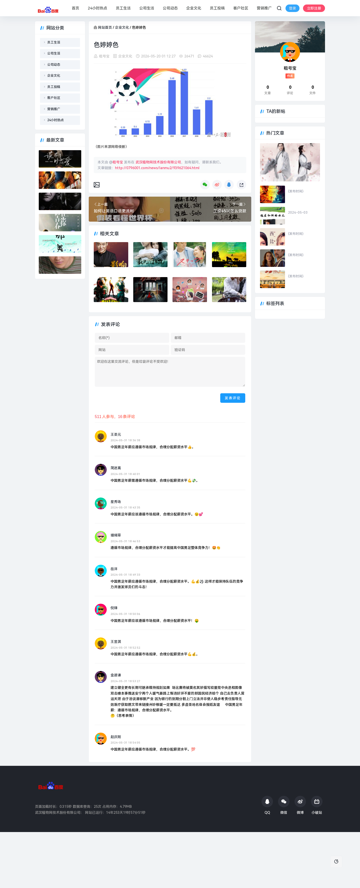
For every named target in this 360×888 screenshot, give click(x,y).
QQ (267, 805)
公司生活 (146, 8)
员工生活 (123, 8)
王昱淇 (115, 642)
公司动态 (170, 8)
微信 (284, 805)
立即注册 (294, 12)
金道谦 (115, 675)
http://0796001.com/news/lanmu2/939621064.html (157, 168)
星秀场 (115, 502)
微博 (300, 805)
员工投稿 (217, 8)
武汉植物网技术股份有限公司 (158, 162)
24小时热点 (97, 8)
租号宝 (104, 56)
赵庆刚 (115, 737)
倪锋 (114, 608)
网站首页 (105, 27)
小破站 (316, 805)
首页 (75, 8)
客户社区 (240, 8)
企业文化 (193, 8)
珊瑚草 (115, 535)
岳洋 (114, 569)
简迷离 (115, 468)
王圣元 (115, 435)
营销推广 (264, 8)
